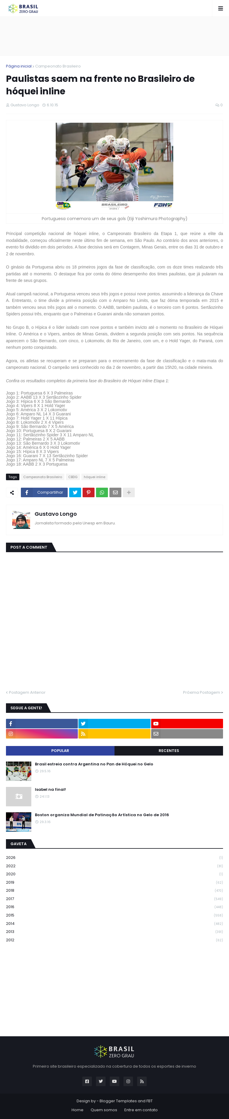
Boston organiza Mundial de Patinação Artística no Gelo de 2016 (102, 815)
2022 (114, 866)
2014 (114, 924)
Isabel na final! (50, 789)
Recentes (169, 750)
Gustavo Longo (56, 514)
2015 (114, 915)
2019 (114, 882)
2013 (114, 932)
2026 (114, 858)
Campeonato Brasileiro (58, 66)
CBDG (73, 477)
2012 (114, 940)
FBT (149, 1101)
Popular (60, 750)
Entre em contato (141, 1110)
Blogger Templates (118, 1101)
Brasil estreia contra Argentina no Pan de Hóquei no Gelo (94, 764)
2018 (114, 891)
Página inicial (19, 66)
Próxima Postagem (201, 692)
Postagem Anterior (27, 692)
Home (77, 1110)
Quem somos (104, 1110)
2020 (114, 874)
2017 (114, 899)
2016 (114, 907)
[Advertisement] (114, 36)
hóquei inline (94, 477)
